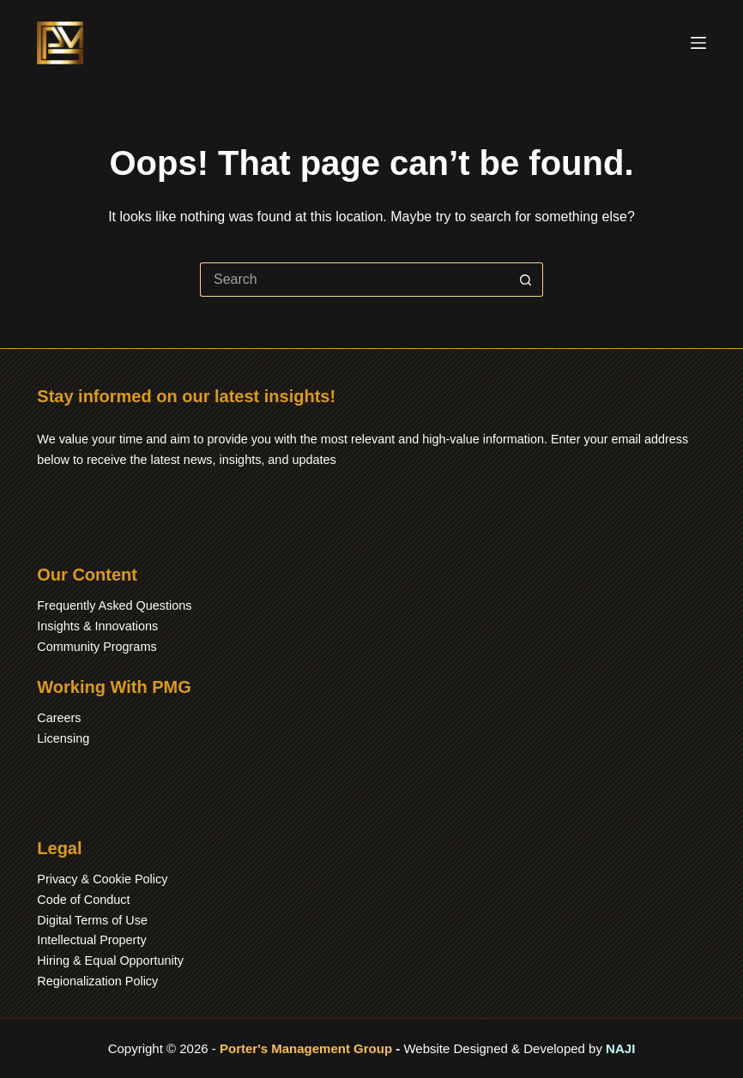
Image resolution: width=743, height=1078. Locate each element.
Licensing (63, 738)
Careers (59, 718)
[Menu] (698, 43)
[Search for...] (354, 279)
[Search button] (526, 279)
